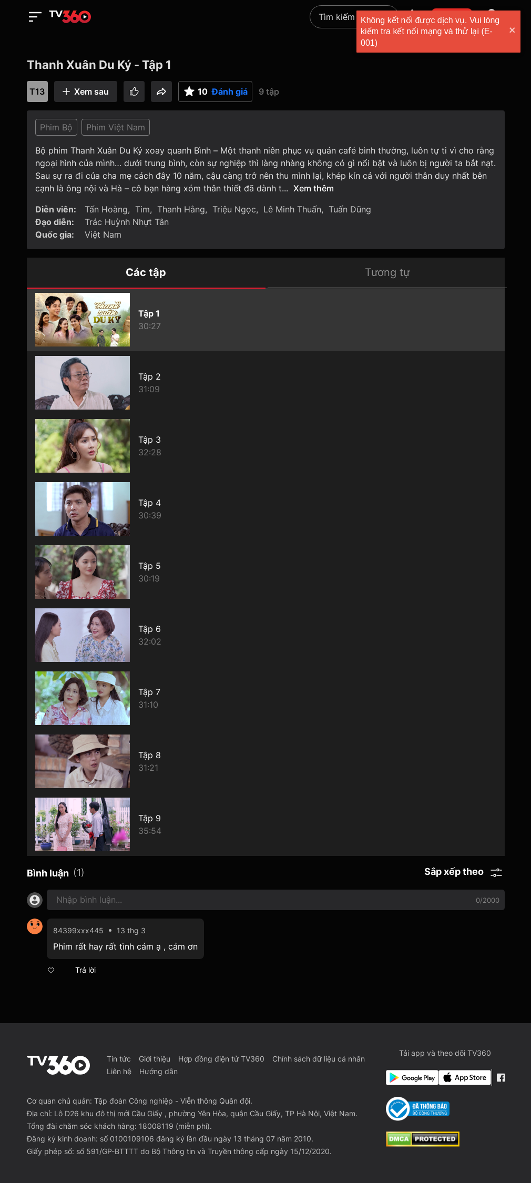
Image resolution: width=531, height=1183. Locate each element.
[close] (512, 31)
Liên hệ (119, 1071)
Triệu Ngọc (234, 209)
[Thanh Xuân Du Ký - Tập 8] (266, 761)
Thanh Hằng (181, 209)
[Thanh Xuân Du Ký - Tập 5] (266, 572)
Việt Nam (103, 234)
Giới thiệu (154, 1058)
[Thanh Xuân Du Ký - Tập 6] (266, 635)
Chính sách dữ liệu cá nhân (318, 1058)
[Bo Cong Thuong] (418, 1109)
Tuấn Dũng (350, 209)
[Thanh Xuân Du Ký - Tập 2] (266, 382)
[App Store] (462, 1077)
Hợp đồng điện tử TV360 (221, 1058)
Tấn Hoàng (106, 209)
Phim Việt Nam (115, 127)
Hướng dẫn (158, 1071)
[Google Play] (410, 1077)
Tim (142, 209)
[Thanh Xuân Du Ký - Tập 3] (266, 445)
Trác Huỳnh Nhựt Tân (127, 222)
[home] (70, 17)
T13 (37, 91)
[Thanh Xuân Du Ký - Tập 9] (266, 824)
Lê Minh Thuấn (292, 209)
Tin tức (119, 1058)
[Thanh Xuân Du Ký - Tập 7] (266, 698)
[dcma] (422, 1143)
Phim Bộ (56, 127)
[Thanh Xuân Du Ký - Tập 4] (266, 508)
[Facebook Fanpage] (500, 1077)
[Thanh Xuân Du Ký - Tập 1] (266, 319)
